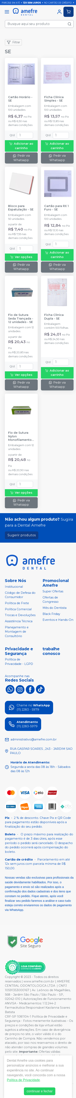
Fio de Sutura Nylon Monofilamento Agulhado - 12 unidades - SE (20, 436)
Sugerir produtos (21, 535)
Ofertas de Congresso (51, 600)
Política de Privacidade (23, 1080)
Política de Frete (17, 603)
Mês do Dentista (54, 608)
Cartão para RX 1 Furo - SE (56, 207)
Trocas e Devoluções (20, 615)
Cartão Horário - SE (20, 98)
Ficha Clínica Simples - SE (54, 98)
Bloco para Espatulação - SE (20, 207)
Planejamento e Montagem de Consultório (17, 631)
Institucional (14, 587)
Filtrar (13, 42)
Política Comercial (18, 609)
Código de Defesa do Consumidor (20, 595)
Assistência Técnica (18, 621)
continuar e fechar (39, 1091)
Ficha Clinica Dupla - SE (54, 316)
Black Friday (51, 614)
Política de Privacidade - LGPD (19, 662)
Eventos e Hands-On (58, 620)
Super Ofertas (53, 591)
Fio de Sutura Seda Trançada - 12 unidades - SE (20, 318)
